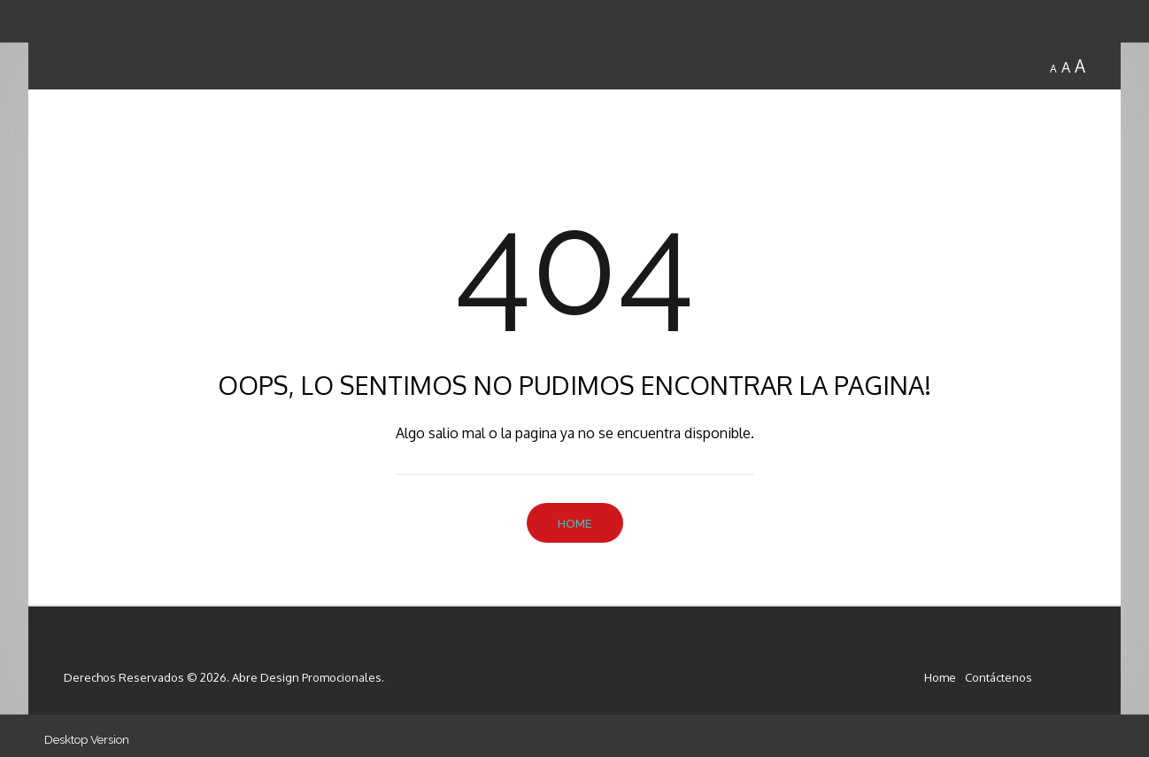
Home (575, 523)
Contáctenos (998, 677)
